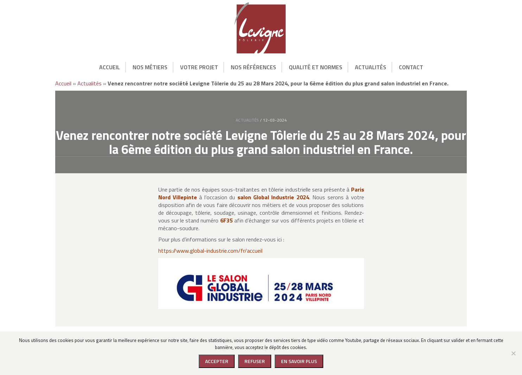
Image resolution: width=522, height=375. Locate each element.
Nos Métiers (150, 67)
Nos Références (253, 67)
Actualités (370, 67)
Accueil (109, 67)
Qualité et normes (315, 67)
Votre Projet (199, 67)
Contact (411, 67)
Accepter (216, 361)
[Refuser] (513, 353)
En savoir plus (299, 361)
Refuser (254, 361)
